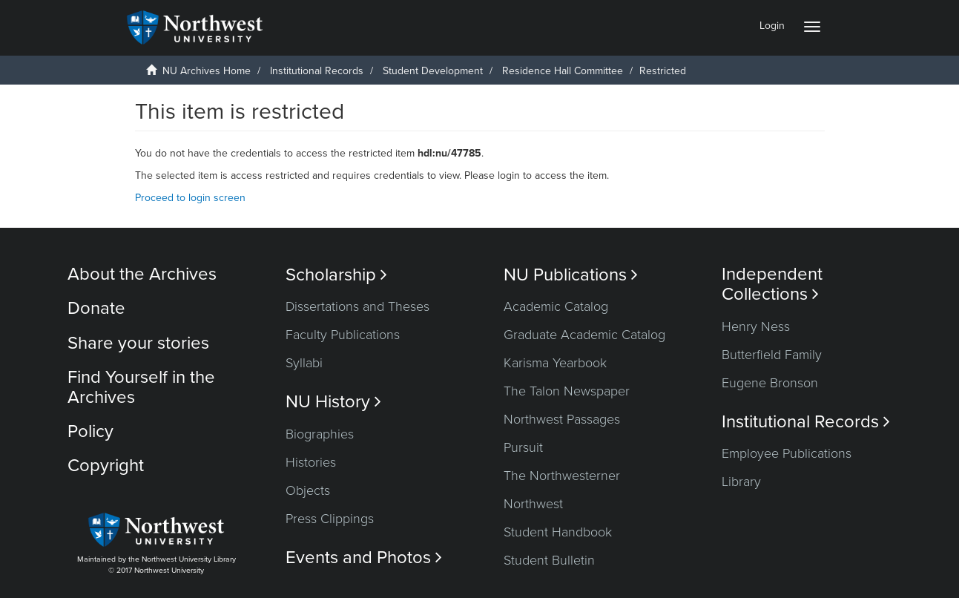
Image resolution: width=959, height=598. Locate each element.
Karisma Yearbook (555, 363)
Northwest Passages (562, 419)
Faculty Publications (343, 334)
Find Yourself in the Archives (141, 387)
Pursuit (523, 447)
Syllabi (304, 363)
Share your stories (138, 343)
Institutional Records (316, 71)
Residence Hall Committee (562, 71)
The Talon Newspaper (567, 391)
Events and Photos (364, 557)
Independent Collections (772, 284)
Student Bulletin (549, 560)
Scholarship (336, 275)
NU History (333, 402)
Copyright (105, 465)
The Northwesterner (562, 475)
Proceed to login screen (190, 197)
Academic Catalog (556, 306)
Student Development (433, 71)
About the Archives (142, 274)
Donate (96, 308)
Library (741, 481)
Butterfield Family (772, 354)
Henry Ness (756, 326)
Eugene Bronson (770, 383)
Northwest (533, 504)
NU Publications (571, 275)
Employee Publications (786, 453)
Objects (308, 490)
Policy (90, 431)
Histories (311, 462)
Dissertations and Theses (357, 306)
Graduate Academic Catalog (584, 334)
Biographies (320, 434)
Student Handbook (558, 532)
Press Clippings (330, 518)
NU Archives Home (206, 71)
